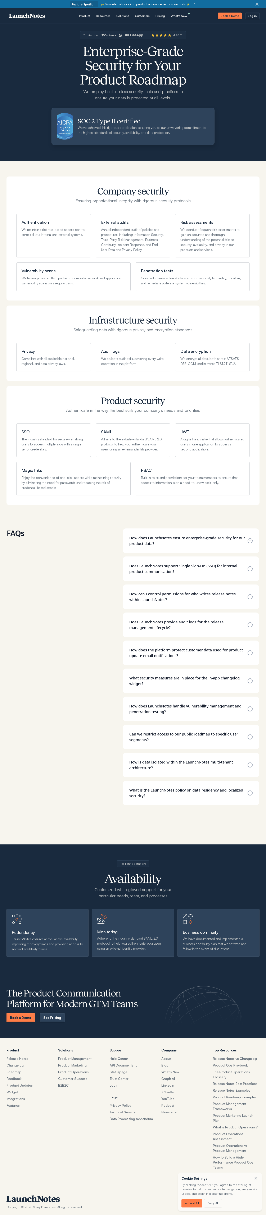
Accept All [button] (192, 1203)
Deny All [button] (213, 1203)
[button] (256, 1178)
